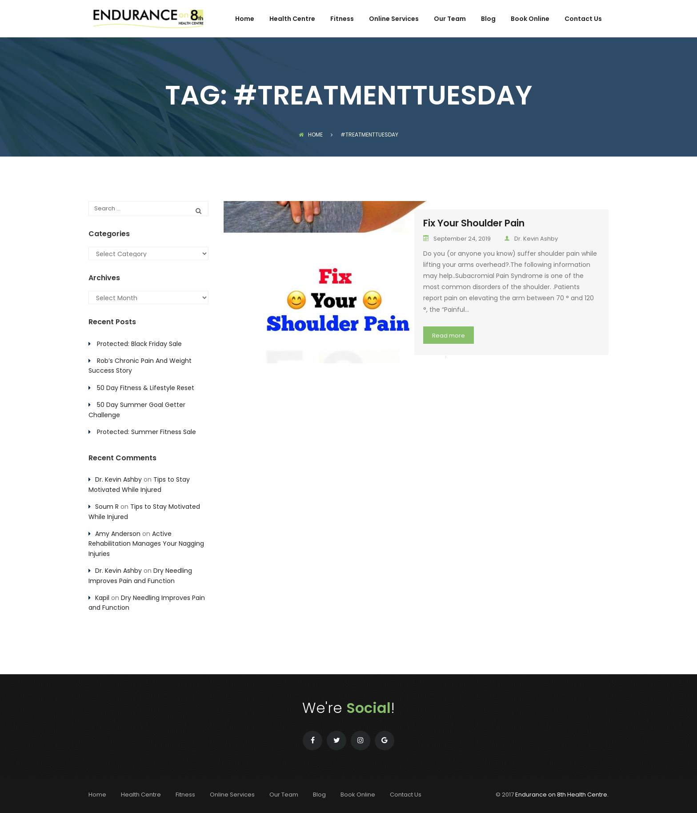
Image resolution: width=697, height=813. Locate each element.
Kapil (102, 597)
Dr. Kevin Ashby (531, 238)
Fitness (342, 19)
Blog (488, 19)
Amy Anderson (117, 533)
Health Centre (292, 19)
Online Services (394, 19)
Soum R (107, 506)
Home (244, 19)
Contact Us (583, 19)
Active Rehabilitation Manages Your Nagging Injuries (146, 543)
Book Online (530, 19)
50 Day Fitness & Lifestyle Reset (145, 387)
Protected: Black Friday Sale (139, 343)
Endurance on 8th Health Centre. (562, 794)
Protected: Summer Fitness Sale (146, 431)
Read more (448, 335)
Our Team (450, 19)
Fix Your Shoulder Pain (474, 223)
